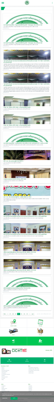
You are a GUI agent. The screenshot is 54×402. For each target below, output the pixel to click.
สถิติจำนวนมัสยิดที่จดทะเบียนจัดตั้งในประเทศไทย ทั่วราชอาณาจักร (17, 288)
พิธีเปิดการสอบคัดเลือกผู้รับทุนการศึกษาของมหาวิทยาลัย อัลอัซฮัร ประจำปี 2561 (20, 252)
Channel (30, 387)
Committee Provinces (6, 374)
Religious (3, 385)
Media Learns (4, 388)
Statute (3, 375)
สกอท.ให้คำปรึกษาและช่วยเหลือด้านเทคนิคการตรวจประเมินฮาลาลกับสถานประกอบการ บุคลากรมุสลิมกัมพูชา (25, 216)
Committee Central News (33, 367)
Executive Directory (5, 370)
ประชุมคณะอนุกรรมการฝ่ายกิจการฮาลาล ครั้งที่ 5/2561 (15, 179)
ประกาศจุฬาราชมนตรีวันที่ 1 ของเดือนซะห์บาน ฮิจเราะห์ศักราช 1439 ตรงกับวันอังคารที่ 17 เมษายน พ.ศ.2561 (26, 143)
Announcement (5, 376)
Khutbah (3, 389)
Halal (3, 387)
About (3, 367)
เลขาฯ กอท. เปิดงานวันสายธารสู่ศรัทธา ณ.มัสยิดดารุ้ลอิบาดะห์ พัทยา (17, 197)
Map (3, 379)
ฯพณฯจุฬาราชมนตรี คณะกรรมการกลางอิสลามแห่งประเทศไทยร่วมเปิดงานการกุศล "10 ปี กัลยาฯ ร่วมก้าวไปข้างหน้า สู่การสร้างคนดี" (27, 61)
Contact (3, 378)
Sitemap (30, 389)
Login (13, 341)
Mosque (30, 385)
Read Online (9, 360)
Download (27, 360)
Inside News (31, 371)
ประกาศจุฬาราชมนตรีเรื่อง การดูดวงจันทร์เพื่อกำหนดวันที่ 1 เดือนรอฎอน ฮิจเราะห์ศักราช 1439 (23, 25)
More (45, 360)
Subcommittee (4, 371)
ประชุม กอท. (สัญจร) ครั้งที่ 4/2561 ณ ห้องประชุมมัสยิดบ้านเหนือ (17, 107)
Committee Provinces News (34, 370)
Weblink (30, 388)
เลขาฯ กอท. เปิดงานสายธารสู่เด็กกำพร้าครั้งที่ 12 (13, 161)
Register (40, 341)
